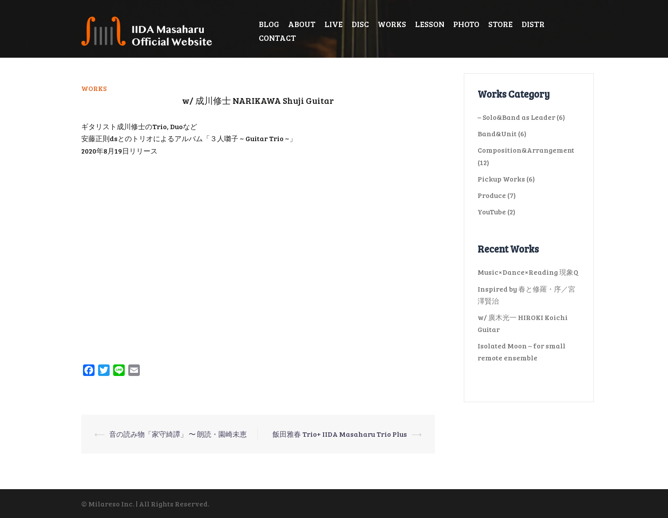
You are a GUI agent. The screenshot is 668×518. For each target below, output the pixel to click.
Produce (492, 195)
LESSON (429, 24)
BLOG (269, 24)
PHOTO (466, 24)
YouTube (492, 211)
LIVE (333, 24)
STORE (500, 24)
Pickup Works (501, 178)
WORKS (392, 24)
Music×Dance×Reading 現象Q (528, 272)
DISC (360, 24)
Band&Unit (497, 133)
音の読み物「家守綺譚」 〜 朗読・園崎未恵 (178, 434)
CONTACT (277, 37)
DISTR (533, 24)
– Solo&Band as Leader (516, 117)
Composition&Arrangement (526, 149)
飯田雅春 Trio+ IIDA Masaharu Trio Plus (340, 434)
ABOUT (302, 24)
